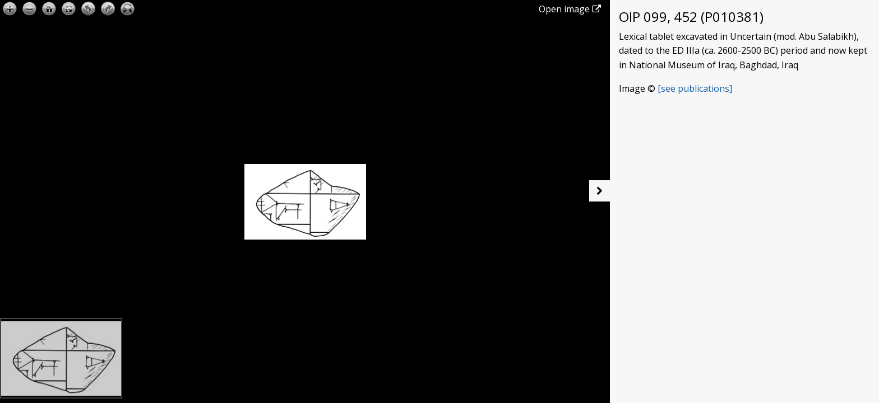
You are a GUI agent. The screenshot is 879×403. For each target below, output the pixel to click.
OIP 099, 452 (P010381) (691, 16)
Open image (570, 9)
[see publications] (695, 88)
